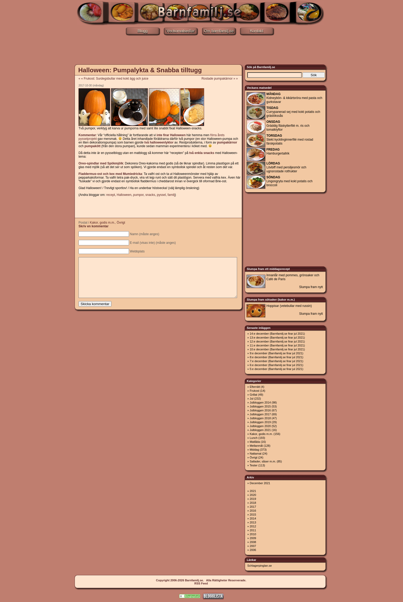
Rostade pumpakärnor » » (221, 78)
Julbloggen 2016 (260, 410)
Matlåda (255, 441)
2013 (253, 522)
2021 (253, 491)
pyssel (161, 195)
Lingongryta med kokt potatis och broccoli (289, 181)
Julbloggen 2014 (260, 402)
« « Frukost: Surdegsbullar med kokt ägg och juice (113, 78)
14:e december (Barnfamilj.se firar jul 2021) (277, 333)
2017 (253, 506)
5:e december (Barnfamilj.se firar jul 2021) (276, 369)
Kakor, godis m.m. (102, 222)
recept (110, 195)
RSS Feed (201, 583)
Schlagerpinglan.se (259, 565)
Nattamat (255, 453)
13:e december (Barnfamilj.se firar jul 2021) (277, 337)
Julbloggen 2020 (260, 426)
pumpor (138, 195)
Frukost (254, 390)
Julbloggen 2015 (260, 406)
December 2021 (260, 483)
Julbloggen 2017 (260, 414)
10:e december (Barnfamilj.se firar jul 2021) (277, 349)
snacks (150, 195)
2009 (253, 538)
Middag (254, 449)
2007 (253, 546)
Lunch (254, 437)
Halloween (124, 195)
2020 (253, 494)
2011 (253, 530)
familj (171, 195)
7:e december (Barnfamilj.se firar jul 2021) (276, 361)
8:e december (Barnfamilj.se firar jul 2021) (276, 357)
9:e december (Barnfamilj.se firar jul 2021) (276, 353)
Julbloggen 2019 (260, 422)
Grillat (253, 394)
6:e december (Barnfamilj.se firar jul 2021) (276, 365)
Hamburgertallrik (277, 151)
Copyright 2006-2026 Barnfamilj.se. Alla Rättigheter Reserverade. (201, 580)
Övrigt (121, 222)
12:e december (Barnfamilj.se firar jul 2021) (277, 341)
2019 (253, 498)
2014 (253, 518)
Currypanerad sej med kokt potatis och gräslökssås (293, 112)
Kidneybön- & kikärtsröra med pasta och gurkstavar (294, 98)
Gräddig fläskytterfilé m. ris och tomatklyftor (288, 125)
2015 (253, 514)
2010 (253, 534)
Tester (254, 465)
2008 (253, 542)
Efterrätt (255, 386)
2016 (253, 510)
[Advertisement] (201, 50)
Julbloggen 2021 (260, 430)
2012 (253, 526)
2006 (253, 549)
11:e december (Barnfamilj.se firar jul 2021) (277, 345)
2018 (253, 502)
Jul (251, 398)
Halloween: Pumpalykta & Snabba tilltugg (140, 70)
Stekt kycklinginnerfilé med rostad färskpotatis (289, 139)
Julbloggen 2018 (260, 418)
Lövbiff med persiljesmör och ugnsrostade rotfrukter (286, 167)
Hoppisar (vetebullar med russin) (289, 306)
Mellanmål (256, 445)
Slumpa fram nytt (311, 287)
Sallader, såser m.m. (263, 461)
